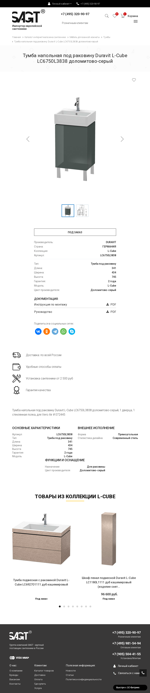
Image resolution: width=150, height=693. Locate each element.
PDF (111, 304)
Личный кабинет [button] (59, 3)
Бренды (13, 675)
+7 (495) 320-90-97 (88, 3)
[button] (60, 606)
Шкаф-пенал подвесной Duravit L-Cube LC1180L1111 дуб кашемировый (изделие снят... (109, 582)
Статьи (70, 675)
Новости (71, 670)
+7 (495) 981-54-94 (126, 643)
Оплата (38, 679)
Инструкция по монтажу (50, 304)
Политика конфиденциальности (84, 679)
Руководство (43, 312)
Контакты (15, 683)
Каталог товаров (44, 670)
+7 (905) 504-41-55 (126, 654)
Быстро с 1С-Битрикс (128, 687)
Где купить (40, 683)
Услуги (38, 688)
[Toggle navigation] (135, 22)
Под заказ (75, 232)
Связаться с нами (127, 673)
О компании (15, 670)
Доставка (39, 675)
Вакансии (14, 679)
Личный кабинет (125, 666)
